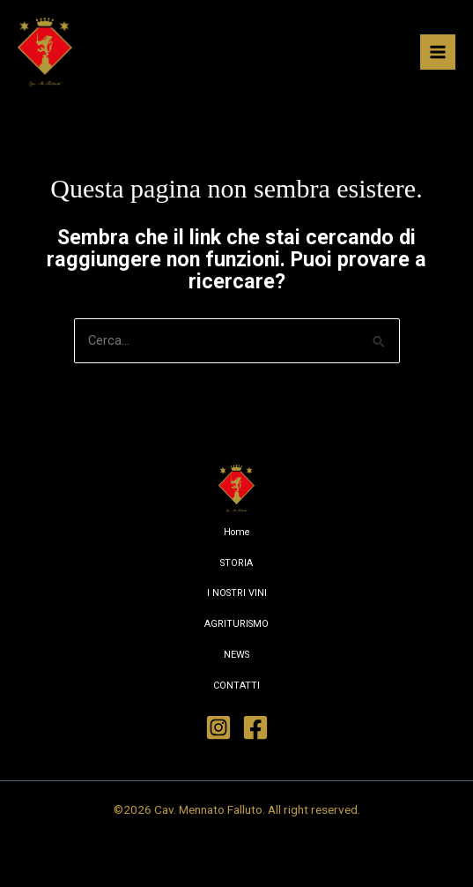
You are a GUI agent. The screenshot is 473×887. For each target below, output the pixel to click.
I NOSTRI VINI (237, 593)
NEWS (236, 654)
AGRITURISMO (236, 624)
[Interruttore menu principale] (437, 52)
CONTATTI (236, 685)
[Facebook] (255, 727)
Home (237, 532)
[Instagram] (218, 727)
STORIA (236, 563)
